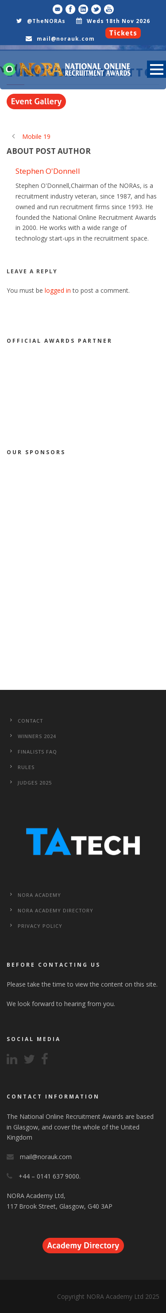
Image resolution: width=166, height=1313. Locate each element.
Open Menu (156, 69)
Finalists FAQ (37, 751)
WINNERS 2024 (37, 736)
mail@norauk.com (66, 38)
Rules (26, 767)
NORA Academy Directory (55, 910)
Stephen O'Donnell (47, 171)
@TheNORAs (46, 21)
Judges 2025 (35, 782)
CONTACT (30, 720)
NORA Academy (39, 895)
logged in (58, 290)
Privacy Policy (40, 926)
